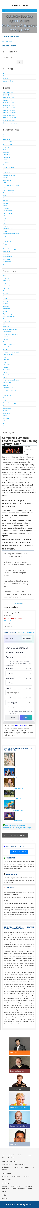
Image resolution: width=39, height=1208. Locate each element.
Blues (5, 159)
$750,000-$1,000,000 (10, 122)
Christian (6, 164)
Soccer (5, 405)
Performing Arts (8, 387)
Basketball (6, 154)
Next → (26, 717)
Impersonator (7, 210)
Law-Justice (6, 364)
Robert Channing (18, 788)
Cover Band (7, 180)
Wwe (4, 264)
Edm (4, 187)
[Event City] (19, 692)
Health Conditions (9, 344)
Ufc (4, 420)
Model (5, 231)
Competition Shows (9, 175)
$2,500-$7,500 (8, 92)
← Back (12, 718)
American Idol (7, 141)
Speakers (6, 78)
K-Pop (5, 220)
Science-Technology (9, 248)
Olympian (6, 385)
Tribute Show (7, 256)
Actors (5, 73)
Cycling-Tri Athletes (9, 316)
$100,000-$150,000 (9, 110)
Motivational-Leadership (11, 233)
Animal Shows (7, 144)
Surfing (5, 410)
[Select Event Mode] (19, 682)
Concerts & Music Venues (21, 1167)
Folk (4, 197)
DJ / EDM (26, 1176)
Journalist (6, 359)
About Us (11, 1155)
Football (5, 200)
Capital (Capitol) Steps (18, 777)
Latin (4, 223)
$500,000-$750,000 (9, 120)
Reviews (20, 1155)
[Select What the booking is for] (19, 673)
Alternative (6, 139)
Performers (7, 75)
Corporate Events (19, 1164)
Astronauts (6, 149)
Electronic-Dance (8, 190)
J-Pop (4, 215)
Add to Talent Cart (26, 632)
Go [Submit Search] (20, 62)
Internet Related (8, 213)
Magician (6, 225)
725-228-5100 (20, 725)
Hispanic (6, 208)
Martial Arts (6, 369)
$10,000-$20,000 (8, 97)
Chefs (5, 298)
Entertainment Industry (10, 192)
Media (5, 372)
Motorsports (7, 382)
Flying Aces (18, 798)
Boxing (5, 293)
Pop (4, 236)
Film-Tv (5, 195)
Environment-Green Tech (11, 334)
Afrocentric (6, 136)
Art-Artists (6, 147)
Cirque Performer (8, 167)
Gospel (5, 205)
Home (3, 1155)
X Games (6, 425)
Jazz (4, 218)
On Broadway (18, 820)
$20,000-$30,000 (8, 100)
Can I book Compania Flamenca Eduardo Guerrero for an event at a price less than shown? (17, 594)
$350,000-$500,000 (9, 117)
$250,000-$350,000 (9, 115)
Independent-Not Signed (11, 351)
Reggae (5, 243)
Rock (4, 246)
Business (6, 162)
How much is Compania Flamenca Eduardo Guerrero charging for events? (17, 572)
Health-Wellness (8, 346)
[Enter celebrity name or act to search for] (20, 57)
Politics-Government (9, 390)
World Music (7, 261)
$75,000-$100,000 (9, 107)
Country (5, 177)
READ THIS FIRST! (19, 852)
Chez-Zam (18, 767)
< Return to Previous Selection (15, 835)
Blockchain (6, 288)
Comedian (6, 172)
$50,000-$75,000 (8, 105)
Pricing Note (8, 620)
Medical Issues (8, 228)
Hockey (5, 349)
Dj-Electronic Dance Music (11, 185)
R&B (4, 238)
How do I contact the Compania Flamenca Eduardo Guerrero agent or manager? (18, 583)
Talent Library (6, 1164)
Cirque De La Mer (18, 810)
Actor (4, 134)
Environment (7, 331)
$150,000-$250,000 (9, 112)
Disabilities (6, 321)
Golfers (5, 203)
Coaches (6, 306)
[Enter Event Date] (19, 702)
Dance (5, 182)
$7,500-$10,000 (8, 94)
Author (5, 283)
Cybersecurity (7, 313)
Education (6, 326)
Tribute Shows (7, 259)
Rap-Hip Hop (7, 241)
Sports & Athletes (8, 80)
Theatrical (6, 253)
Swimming (6, 251)
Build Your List (7, 41)
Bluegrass (6, 157)
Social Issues (7, 408)
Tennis (5, 415)
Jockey (5, 357)
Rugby (5, 400)
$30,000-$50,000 (8, 102)
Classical (6, 169)
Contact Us (10, 1157)
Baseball (6, 152)
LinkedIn (5, 1198)
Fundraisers (5, 1167)
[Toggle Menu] (19, 10)
